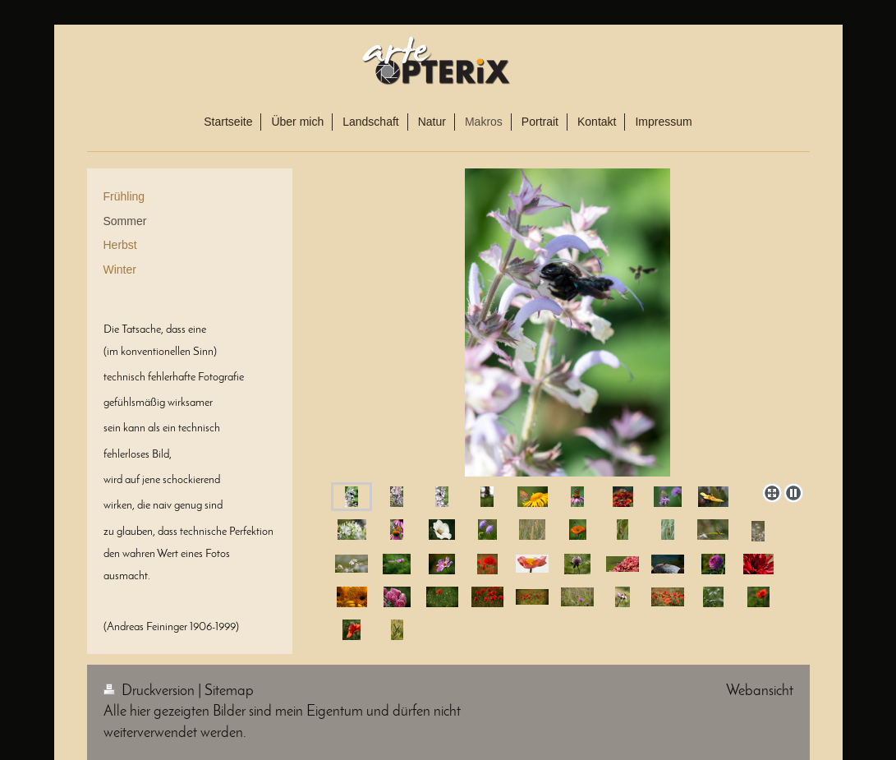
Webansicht (759, 691)
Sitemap (229, 691)
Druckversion (150, 691)
